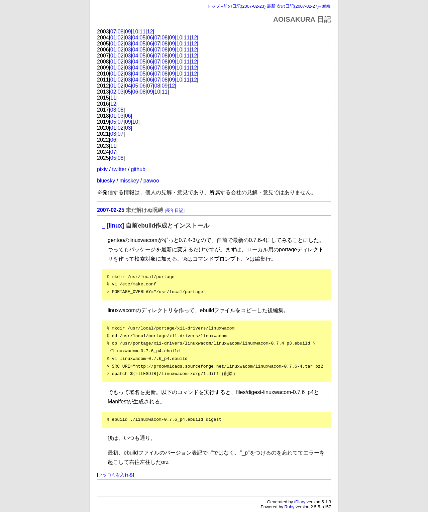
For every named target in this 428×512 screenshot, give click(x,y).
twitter (119, 169)
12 (150, 31)
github (138, 169)
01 (113, 37)
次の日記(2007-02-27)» (299, 6)
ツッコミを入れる (115, 474)
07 (113, 31)
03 (128, 37)
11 (143, 31)
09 (128, 31)
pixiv (102, 169)
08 (121, 31)
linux (115, 225)
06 (150, 37)
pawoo (151, 180)
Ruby (290, 506)
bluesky (106, 180)
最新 (271, 6)
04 (135, 37)
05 (143, 37)
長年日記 (174, 210)
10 (135, 31)
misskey (129, 180)
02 (121, 37)
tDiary (299, 501)
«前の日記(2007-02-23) (243, 6)
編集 (326, 6)
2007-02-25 (110, 210)
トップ (213, 6)
